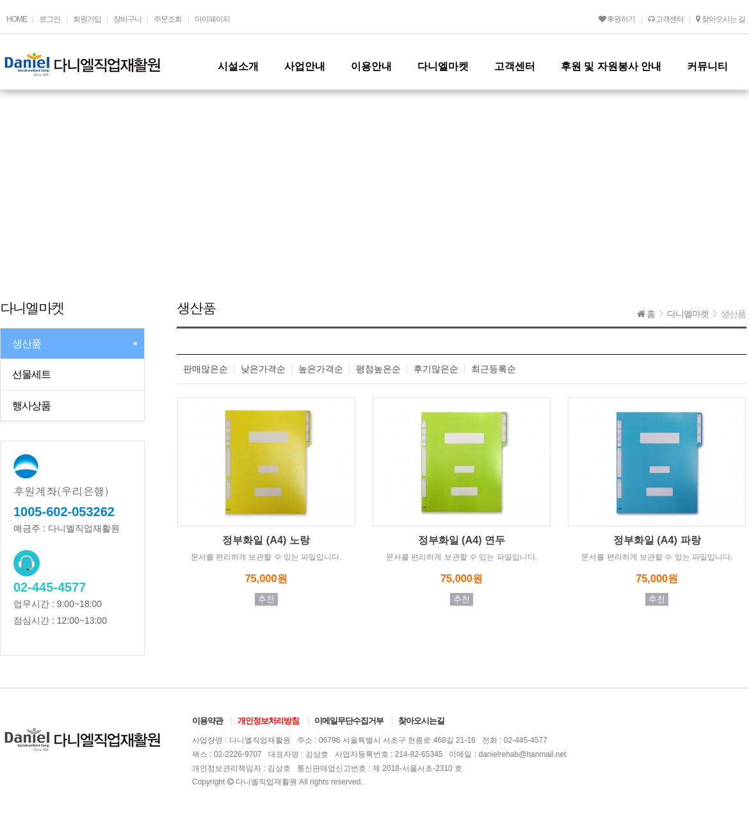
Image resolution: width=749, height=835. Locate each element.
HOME (16, 19)
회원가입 (87, 19)
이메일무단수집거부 (348, 721)
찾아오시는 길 (720, 19)
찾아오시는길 (421, 721)
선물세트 (31, 374)
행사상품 (31, 405)
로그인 (49, 19)
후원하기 (617, 19)
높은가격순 (320, 369)
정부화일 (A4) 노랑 (266, 540)
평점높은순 (378, 369)
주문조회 (168, 19)
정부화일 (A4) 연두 (462, 540)
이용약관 (207, 721)
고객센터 (666, 19)
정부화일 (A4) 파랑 (657, 540)
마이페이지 (212, 19)
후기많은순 (436, 369)
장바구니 (127, 19)
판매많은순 (205, 369)
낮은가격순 (263, 369)
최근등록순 (493, 369)
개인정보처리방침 (268, 721)
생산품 (26, 343)
